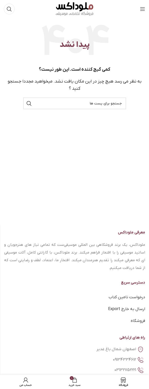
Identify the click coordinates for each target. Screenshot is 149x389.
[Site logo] (74, 8)
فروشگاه (138, 320)
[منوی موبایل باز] (142, 9)
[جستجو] (9, 9)
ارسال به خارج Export (126, 309)
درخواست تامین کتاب (127, 297)
